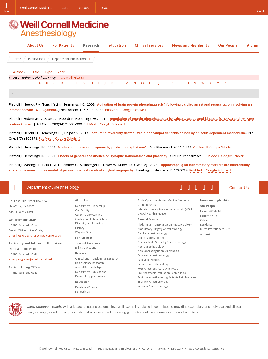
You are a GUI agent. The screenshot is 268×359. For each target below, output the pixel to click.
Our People (228, 45)
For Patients (63, 45)
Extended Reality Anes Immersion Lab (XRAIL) (165, 209)
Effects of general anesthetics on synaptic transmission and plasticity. (113, 156)
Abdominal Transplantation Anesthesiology (165, 224)
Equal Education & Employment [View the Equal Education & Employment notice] (117, 348)
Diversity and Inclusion (89, 223)
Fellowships (82, 291)
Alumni (253, 45)
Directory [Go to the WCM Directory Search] (177, 348)
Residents (206, 224)
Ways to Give (83, 232)
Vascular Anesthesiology (153, 286)
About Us (35, 45)
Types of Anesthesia (87, 243)
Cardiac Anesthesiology (152, 233)
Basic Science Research (89, 263)
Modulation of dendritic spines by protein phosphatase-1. (103, 147)
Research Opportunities (90, 276)
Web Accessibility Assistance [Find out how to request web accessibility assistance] (206, 348)
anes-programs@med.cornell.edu (31, 259)
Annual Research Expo (89, 267)
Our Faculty (82, 210)
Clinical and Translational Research (97, 259)
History (79, 228)
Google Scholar (133, 110)
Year (61, 72)
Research (91, 45)
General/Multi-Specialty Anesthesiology (162, 242)
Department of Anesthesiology (52, 187)
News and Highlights (190, 45)
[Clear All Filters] (72, 77)
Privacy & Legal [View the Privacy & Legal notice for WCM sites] (82, 348)
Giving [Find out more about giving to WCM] (162, 348)
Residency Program (87, 287)
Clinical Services (149, 45)
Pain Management (149, 260)
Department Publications (90, 272)
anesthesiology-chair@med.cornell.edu (35, 235)
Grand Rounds (147, 205)
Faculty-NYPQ (208, 216)
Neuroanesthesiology (151, 246)
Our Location (15, 187)
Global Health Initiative (152, 213)
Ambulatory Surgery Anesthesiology (160, 229)
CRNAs (204, 220)
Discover (84, 7)
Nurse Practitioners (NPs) (215, 229)
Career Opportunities (88, 215)
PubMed (111, 110)
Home (13, 45)
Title (35, 72)
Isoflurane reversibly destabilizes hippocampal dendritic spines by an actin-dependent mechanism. (168, 133)
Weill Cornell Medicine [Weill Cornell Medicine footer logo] (134, 332)
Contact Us (239, 188)
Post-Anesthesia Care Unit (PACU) (158, 268)
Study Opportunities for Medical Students (163, 200)
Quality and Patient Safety (91, 219)
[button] (260, 7)
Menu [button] (7, 11)
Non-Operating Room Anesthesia (158, 251)
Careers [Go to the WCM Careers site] (147, 348)
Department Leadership (90, 206)
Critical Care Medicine (151, 238)
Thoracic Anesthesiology (153, 282)
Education (117, 45)
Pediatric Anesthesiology (153, 264)
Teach (104, 7)
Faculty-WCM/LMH (211, 211)
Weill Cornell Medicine (36, 7)
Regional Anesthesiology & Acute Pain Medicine (167, 277)
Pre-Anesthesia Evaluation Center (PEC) (162, 273)
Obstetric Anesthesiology (153, 255)
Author (18, 72)
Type (48, 72)
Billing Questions (85, 248)
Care (65, 7)
